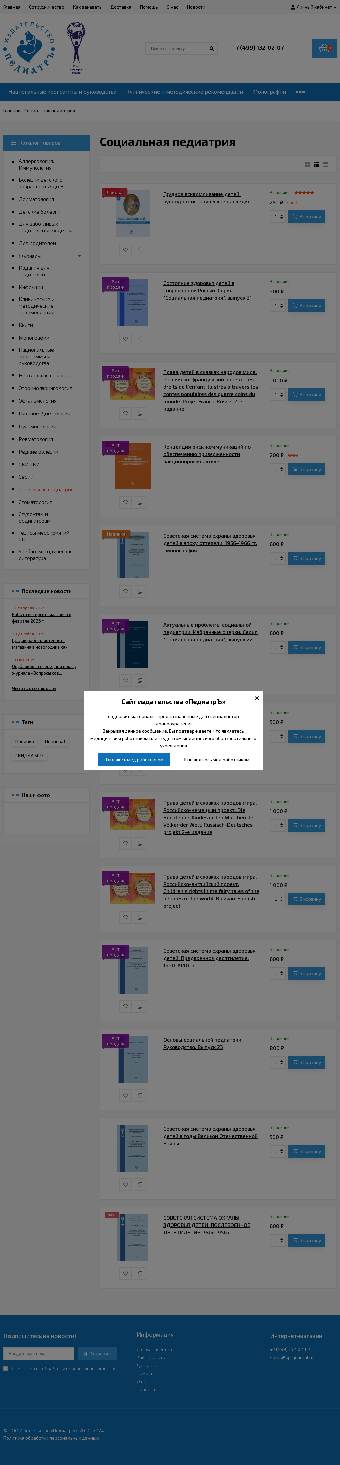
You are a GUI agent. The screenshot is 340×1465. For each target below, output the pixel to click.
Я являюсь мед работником (134, 759)
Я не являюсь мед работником (216, 759)
